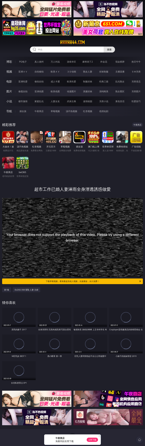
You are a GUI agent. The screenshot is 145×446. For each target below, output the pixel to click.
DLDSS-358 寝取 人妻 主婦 (26, 289)
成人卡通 (55, 81)
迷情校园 (87, 101)
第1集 (6, 289)
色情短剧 (103, 111)
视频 (9, 71)
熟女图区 (119, 91)
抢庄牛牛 (136, 61)
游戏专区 (71, 61)
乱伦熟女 (119, 81)
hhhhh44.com (72, 42)
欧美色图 (55, 91)
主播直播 (119, 71)
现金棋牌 (119, 61)
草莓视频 (55, 111)
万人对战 (55, 61)
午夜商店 (39, 111)
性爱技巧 (136, 101)
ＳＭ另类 (136, 71)
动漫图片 (71, 91)
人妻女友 (55, 101)
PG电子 (23, 61)
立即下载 (92, 439)
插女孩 (23, 111)
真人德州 (39, 61)
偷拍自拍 (39, 81)
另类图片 (136, 91)
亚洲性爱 (22, 81)
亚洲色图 (39, 91)
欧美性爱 (71, 81)
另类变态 (136, 81)
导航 (9, 111)
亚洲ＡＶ (22, 71)
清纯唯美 (103, 91)
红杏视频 (87, 111)
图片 (9, 91)
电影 (9, 81)
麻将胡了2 (87, 61)
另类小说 (103, 101)
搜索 (109, 49)
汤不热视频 (71, 111)
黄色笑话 (119, 101)
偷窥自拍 (22, 91)
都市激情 (22, 101)
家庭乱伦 (39, 101)
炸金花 (103, 61)
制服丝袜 (87, 81)
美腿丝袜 (87, 91)
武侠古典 (71, 101)
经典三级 (103, 81)
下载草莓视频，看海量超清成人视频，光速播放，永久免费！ (93, 281)
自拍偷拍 (39, 71)
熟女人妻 (87, 71)
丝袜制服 (103, 71)
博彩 (9, 62)
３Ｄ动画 (71, 71)
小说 (9, 101)
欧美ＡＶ (55, 71)
